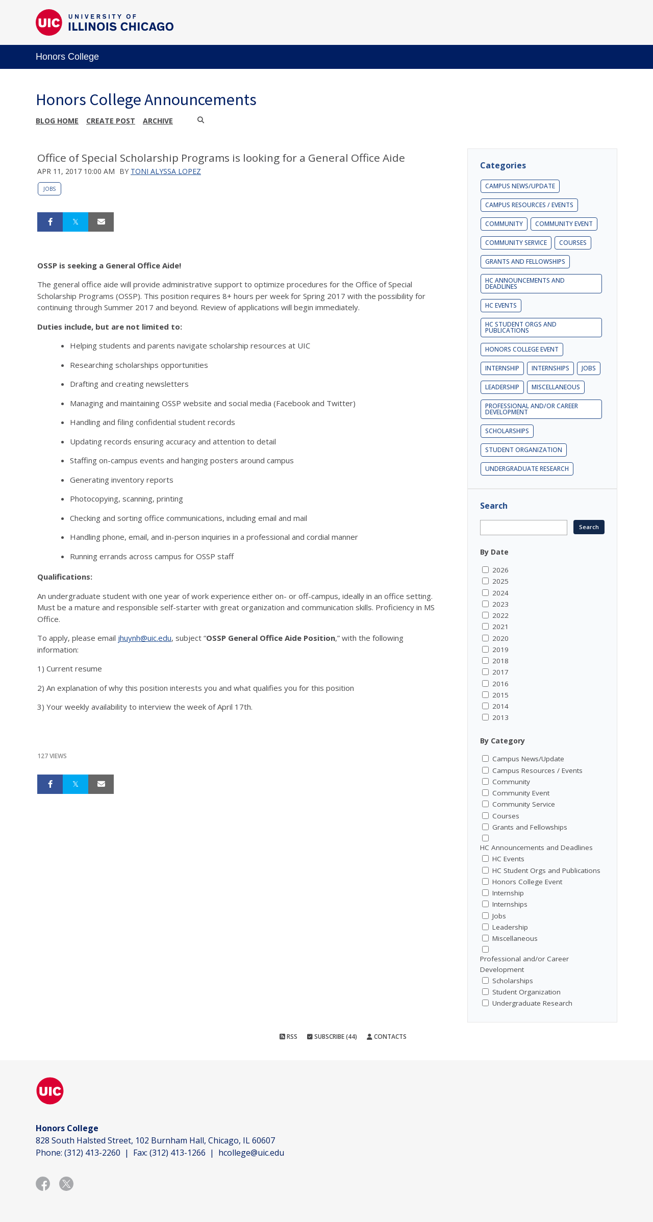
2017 (500, 672)
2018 (500, 660)
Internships (550, 368)
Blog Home (57, 121)
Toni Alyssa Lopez (166, 171)
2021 (500, 626)
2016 (500, 683)
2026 (500, 570)
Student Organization (523, 449)
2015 (500, 695)
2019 (500, 649)
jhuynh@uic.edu (144, 638)
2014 (500, 706)
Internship (502, 368)
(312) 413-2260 (92, 1152)
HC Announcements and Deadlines (525, 283)
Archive (158, 121)
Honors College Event (522, 349)
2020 (500, 638)
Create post (110, 121)
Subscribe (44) (332, 1036)
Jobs (49, 188)
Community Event (564, 223)
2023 (500, 604)
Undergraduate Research (527, 468)
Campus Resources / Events (529, 205)
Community (504, 223)
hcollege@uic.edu (251, 1152)
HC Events (501, 305)
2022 (500, 615)
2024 (500, 592)
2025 (500, 581)
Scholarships (507, 431)
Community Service (516, 242)
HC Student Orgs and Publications (521, 327)
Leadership (502, 387)
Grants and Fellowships (525, 261)
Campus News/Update (520, 186)
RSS (288, 1036)
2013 (500, 717)
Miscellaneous (556, 387)
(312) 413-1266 (177, 1152)
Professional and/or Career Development (531, 409)
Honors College (67, 57)
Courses (573, 242)
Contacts (387, 1036)
